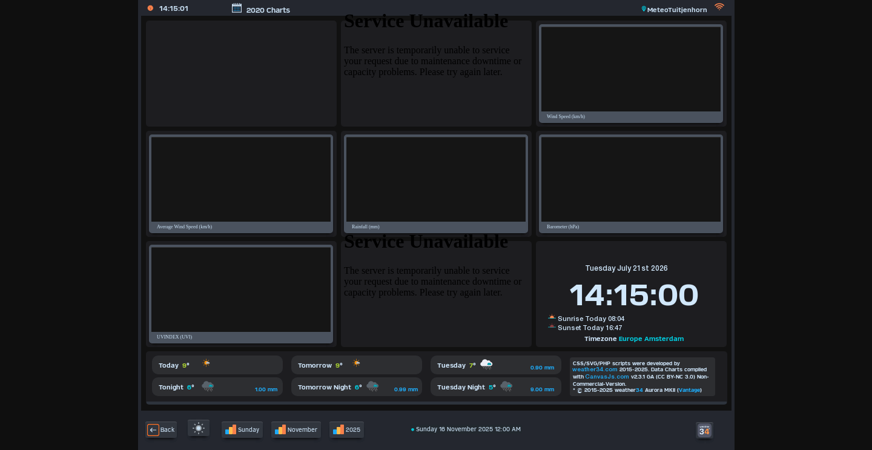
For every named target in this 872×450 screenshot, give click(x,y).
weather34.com (595, 369)
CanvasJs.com (607, 377)
